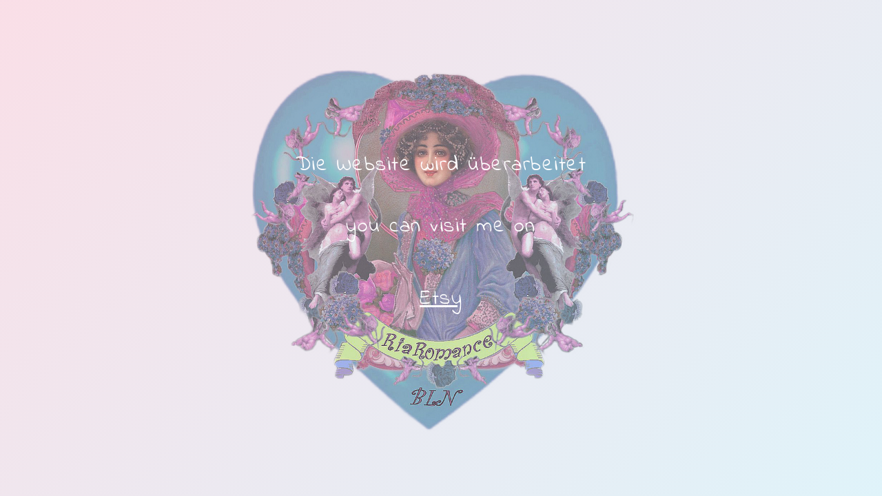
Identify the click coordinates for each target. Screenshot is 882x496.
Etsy (441, 299)
